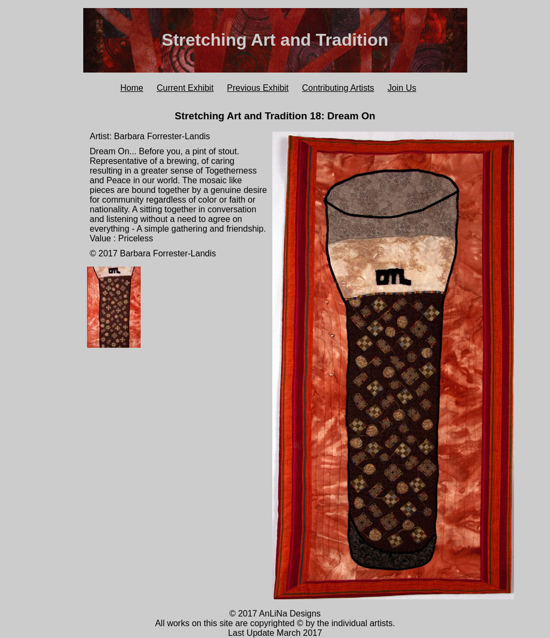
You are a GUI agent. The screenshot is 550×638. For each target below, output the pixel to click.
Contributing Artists (338, 87)
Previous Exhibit (258, 87)
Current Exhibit (185, 87)
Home (131, 87)
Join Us (402, 87)
